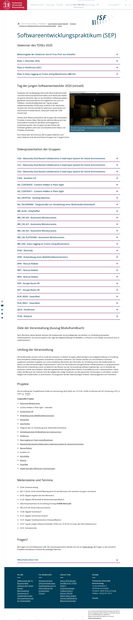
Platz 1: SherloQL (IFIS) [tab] (28, 60)
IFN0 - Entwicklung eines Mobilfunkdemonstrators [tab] (42, 244)
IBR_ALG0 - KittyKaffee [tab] (28, 198)
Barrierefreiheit (81, 608)
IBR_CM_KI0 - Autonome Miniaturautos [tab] (36, 205)
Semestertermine (45, 568)
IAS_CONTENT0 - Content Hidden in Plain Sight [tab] (40, 172)
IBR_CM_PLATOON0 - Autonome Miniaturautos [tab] (40, 224)
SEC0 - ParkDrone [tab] (26, 297)
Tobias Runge (87, 534)
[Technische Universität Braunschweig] (18, 24)
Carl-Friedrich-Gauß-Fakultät (58, 24)
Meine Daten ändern (68, 583)
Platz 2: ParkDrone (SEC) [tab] (29, 67)
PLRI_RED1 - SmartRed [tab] (28, 290)
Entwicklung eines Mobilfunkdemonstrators (37, 403)
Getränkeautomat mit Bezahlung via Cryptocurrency (40, 419)
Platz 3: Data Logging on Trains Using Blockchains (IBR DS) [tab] (46, 74)
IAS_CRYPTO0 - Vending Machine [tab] (33, 185)
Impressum (57, 608)
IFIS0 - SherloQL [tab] (25, 238)
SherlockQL (24, 407)
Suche (98, 4)
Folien (27, 381)
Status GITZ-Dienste (68, 568)
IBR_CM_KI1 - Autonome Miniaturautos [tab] (36, 211)
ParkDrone (24, 423)
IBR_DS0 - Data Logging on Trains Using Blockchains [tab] (43, 231)
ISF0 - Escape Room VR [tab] (28, 270)
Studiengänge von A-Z (47, 573)
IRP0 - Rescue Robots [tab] (27, 251)
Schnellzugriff (113, 5)
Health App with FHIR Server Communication (37, 456)
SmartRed (24, 452)
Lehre (60, 26)
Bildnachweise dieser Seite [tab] (27, 547)
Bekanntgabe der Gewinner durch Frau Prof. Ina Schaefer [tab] (46, 54)
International (70, 5)
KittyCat (23, 448)
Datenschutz (68, 608)
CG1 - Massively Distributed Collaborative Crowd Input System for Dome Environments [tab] (61, 152)
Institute (73, 24)
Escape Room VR (26, 399)
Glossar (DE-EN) (66, 581)
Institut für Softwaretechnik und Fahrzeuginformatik (37, 26)
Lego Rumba (25, 411)
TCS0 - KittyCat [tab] (24, 303)
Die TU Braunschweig (86, 5)
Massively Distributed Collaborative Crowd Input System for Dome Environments (52, 431)
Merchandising (23, 578)
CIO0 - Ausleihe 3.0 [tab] (26, 165)
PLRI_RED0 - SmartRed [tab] (28, 284)
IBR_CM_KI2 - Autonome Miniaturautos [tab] (36, 218)
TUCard (42, 581)
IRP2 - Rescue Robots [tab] (27, 264)
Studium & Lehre (37, 5)
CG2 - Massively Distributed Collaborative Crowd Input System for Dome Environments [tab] (61, 159)
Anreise (95, 585)
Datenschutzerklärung (94, 605)
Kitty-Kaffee (24, 444)
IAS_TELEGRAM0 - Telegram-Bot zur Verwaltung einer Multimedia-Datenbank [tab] (56, 191)
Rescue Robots (26, 436)
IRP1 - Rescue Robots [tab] (27, 257)
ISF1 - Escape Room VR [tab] (28, 277)
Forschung (50, 5)
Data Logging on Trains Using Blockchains (36, 427)
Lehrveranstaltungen (47, 571)
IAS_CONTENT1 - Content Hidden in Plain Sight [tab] (40, 178)
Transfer (59, 5)
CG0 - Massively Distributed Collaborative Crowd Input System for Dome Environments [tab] (61, 145)
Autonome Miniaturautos (30, 391)
